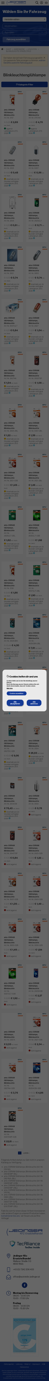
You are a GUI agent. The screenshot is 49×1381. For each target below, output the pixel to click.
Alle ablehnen (34, 703)
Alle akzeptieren (15, 703)
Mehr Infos (10, 688)
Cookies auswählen (16, 693)
